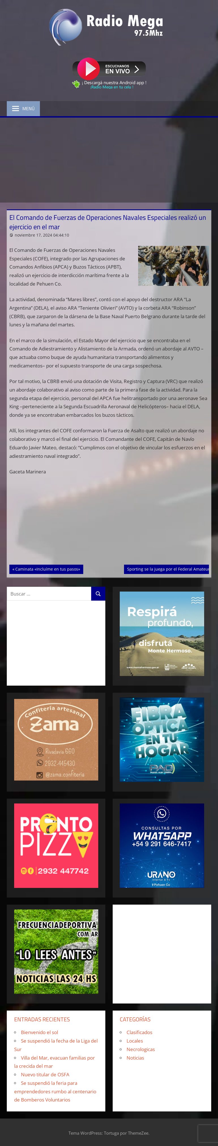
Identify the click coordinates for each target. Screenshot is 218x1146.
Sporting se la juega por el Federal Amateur (168, 568)
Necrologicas (141, 1049)
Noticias (135, 1057)
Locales (135, 1040)
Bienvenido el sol (39, 1032)
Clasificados (139, 1032)
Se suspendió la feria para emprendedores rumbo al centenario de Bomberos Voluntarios (55, 1091)
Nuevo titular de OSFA (45, 1074)
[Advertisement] (109, 160)
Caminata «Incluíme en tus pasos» (47, 568)
